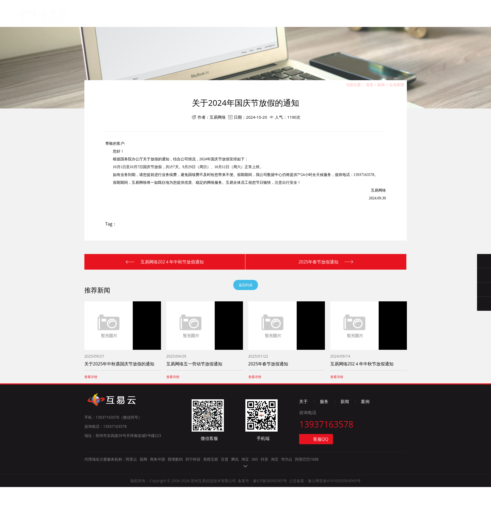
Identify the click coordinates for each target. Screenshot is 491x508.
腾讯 (235, 491)
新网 (143, 491)
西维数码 (175, 491)
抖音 (264, 491)
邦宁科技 (192, 491)
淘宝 (245, 491)
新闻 (237, 18)
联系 (290, 20)
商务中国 (157, 491)
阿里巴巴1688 (307, 491)
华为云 (286, 491)
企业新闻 (396, 84)
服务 (211, 18)
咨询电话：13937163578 (105, 458)
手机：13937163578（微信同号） (113, 449)
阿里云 (131, 491)
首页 (158, 17)
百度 (224, 491)
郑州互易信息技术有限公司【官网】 (46, 33)
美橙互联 (210, 491)
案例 (264, 19)
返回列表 (246, 285)
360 (255, 491)
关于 (184, 17)
